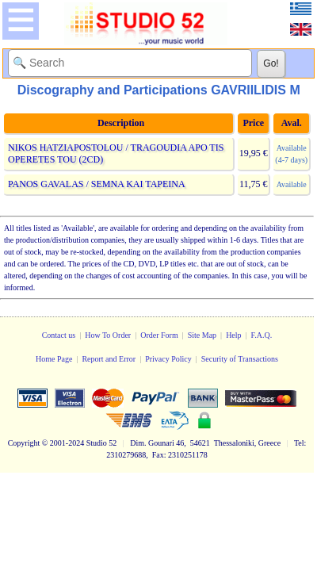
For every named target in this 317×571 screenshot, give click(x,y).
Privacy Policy (168, 358)
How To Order (108, 335)
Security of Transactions (239, 358)
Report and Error (109, 358)
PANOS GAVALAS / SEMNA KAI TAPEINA (96, 184)
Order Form (159, 335)
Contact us (59, 335)
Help (233, 335)
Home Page (54, 358)
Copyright (24, 443)
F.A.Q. (262, 335)
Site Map (202, 335)
